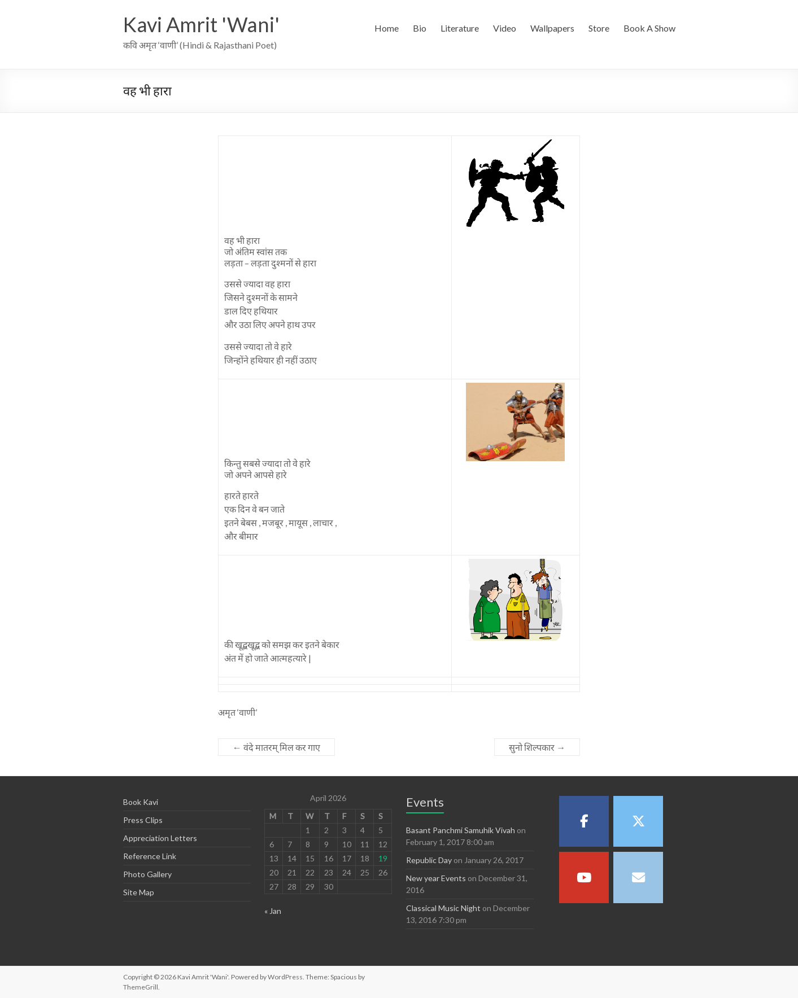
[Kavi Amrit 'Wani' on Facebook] (584, 821)
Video (504, 28)
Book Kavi (140, 802)
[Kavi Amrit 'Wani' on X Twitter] (638, 821)
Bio (419, 28)
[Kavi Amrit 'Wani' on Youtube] (584, 877)
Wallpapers (552, 28)
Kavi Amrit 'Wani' (201, 24)
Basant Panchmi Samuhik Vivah (460, 830)
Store (598, 28)
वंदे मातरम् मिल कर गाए (276, 747)
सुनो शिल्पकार (537, 747)
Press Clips (143, 820)
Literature (460, 28)
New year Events (436, 878)
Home (386, 28)
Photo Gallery (147, 874)
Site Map (138, 892)
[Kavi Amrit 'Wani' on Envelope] (638, 877)
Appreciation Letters (160, 838)
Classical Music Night (443, 908)
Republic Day (429, 860)
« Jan (272, 911)
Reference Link (149, 856)
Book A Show (649, 28)
